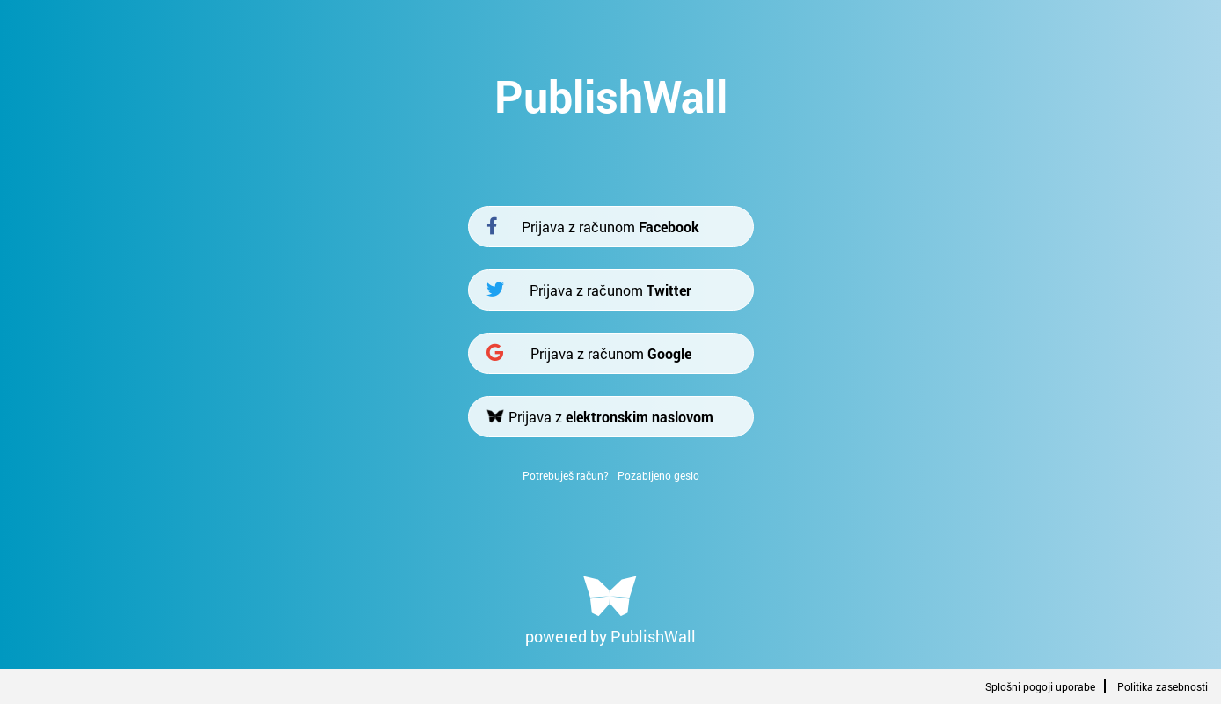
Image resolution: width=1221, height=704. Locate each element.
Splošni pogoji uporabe (1040, 686)
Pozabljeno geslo (658, 475)
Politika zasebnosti (1162, 686)
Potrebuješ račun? (566, 475)
